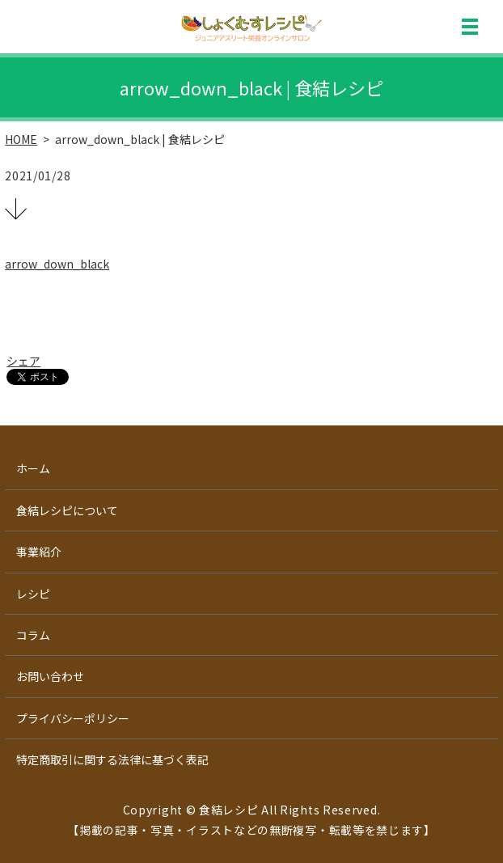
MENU (470, 26)
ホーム (33, 468)
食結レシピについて (67, 510)
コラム (33, 635)
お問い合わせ (50, 676)
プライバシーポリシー (72, 718)
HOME (21, 139)
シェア (23, 361)
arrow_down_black (57, 264)
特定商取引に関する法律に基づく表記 (112, 759)
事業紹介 (38, 552)
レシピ (33, 594)
